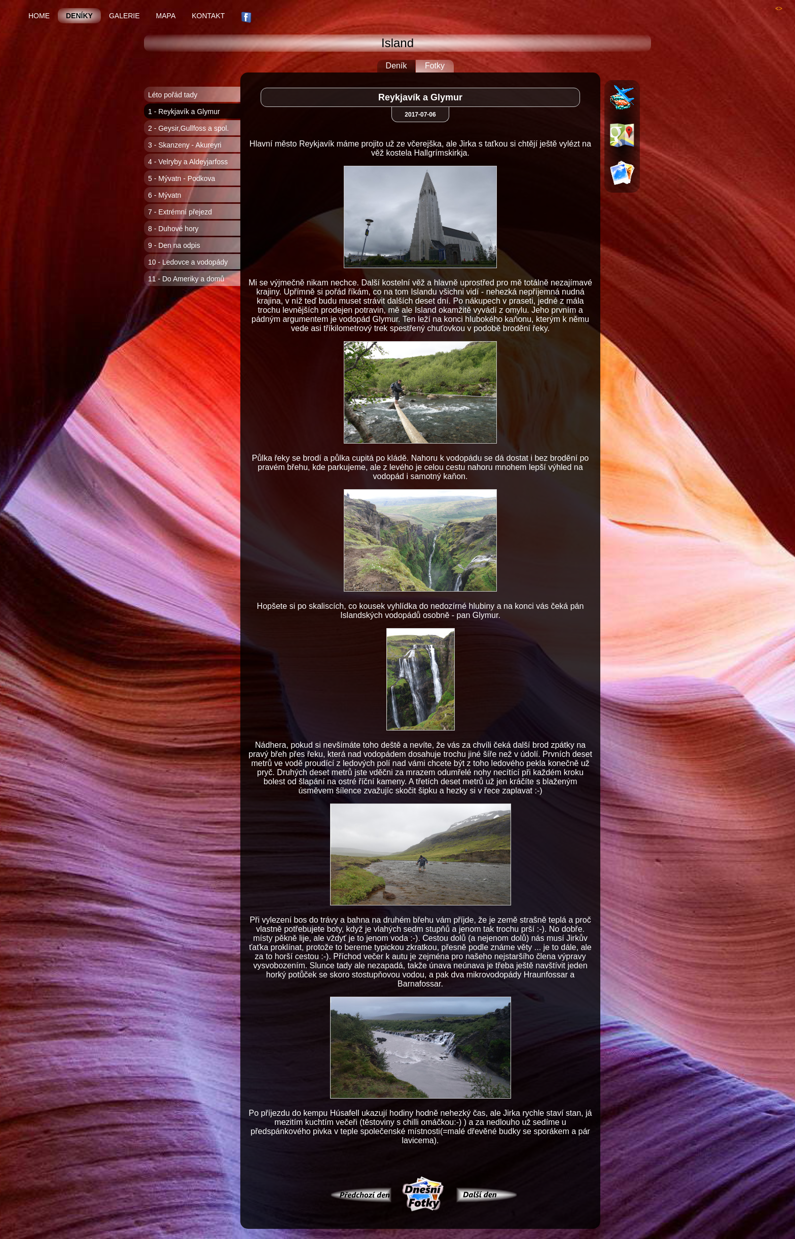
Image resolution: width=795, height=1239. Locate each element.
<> (778, 8)
